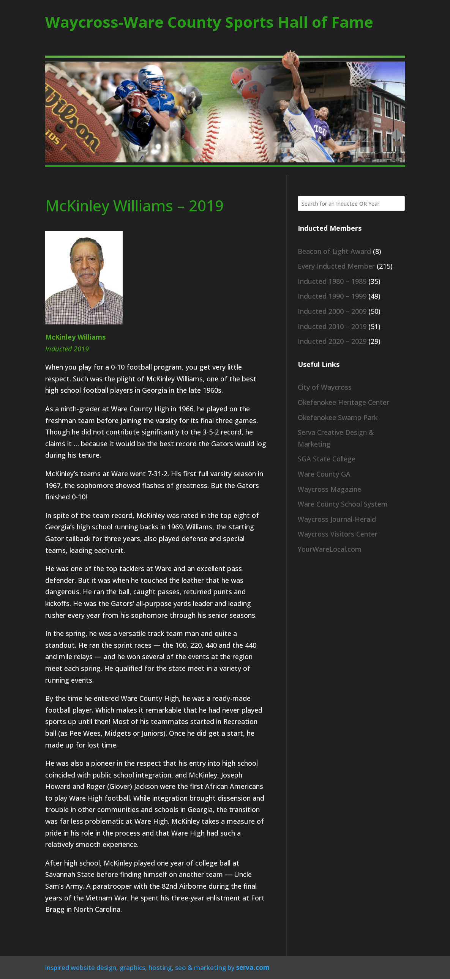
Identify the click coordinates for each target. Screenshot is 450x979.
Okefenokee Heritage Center (343, 402)
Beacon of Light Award (334, 251)
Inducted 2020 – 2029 (332, 341)
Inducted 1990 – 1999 (332, 296)
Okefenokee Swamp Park (337, 417)
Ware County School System (343, 503)
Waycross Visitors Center (337, 533)
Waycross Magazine (329, 489)
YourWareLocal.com (330, 549)
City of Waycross (325, 387)
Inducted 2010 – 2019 (332, 326)
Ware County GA (324, 473)
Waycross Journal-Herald (337, 519)
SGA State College (326, 458)
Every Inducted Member (336, 266)
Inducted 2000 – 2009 (332, 311)
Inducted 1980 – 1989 (332, 281)
